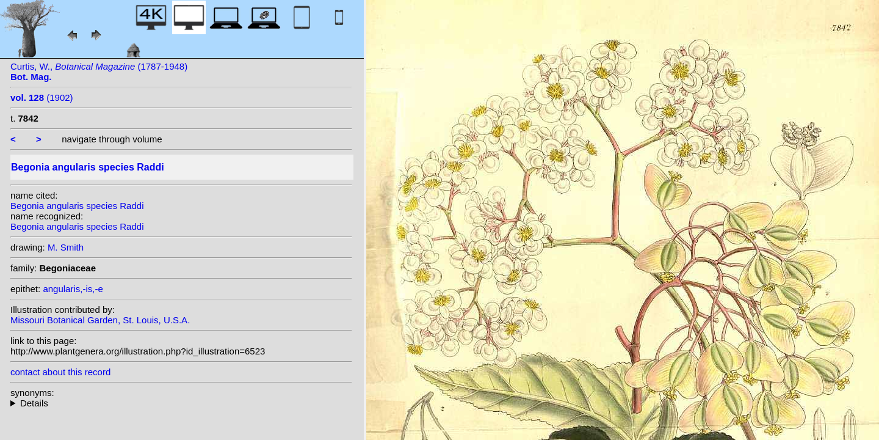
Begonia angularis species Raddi (76, 205)
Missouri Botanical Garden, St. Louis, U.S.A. (100, 320)
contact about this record (60, 372)
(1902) (41, 97)
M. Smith (66, 247)
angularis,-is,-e (73, 289)
